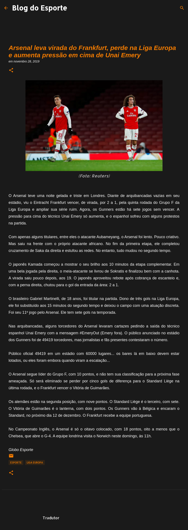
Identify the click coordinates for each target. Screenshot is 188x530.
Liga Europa (35, 462)
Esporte (16, 462)
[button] (11, 70)
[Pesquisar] (182, 8)
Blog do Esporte (39, 7)
